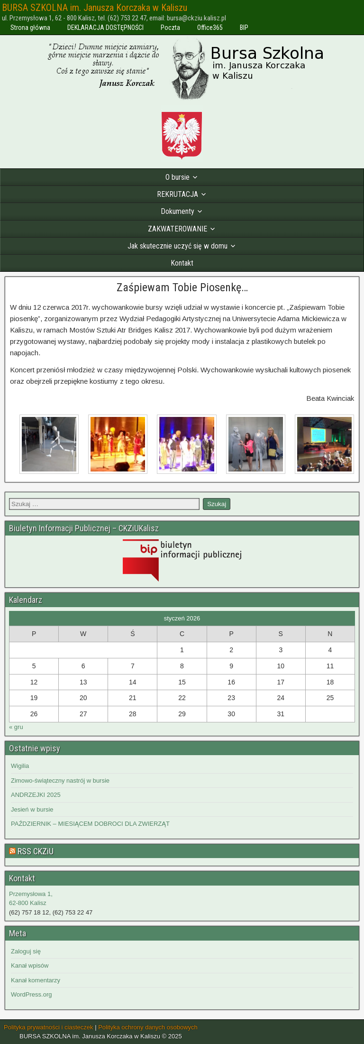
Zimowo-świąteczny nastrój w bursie (60, 780)
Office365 (210, 27)
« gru (16, 726)
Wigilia (20, 765)
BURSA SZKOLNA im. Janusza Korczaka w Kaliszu (94, 7)
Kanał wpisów (30, 965)
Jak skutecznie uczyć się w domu (177, 245)
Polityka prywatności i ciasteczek (48, 1027)
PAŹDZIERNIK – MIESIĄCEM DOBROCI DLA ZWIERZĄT (90, 823)
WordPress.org (31, 994)
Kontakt (182, 263)
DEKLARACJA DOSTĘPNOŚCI (105, 27)
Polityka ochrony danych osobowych (148, 1027)
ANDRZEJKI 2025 (36, 794)
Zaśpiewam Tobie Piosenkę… (182, 287)
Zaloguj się (26, 951)
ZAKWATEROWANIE (177, 228)
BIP (244, 27)
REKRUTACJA (177, 194)
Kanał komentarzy (35, 980)
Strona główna (30, 27)
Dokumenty (177, 211)
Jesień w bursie (32, 809)
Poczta (170, 27)
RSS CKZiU (36, 851)
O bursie (177, 177)
